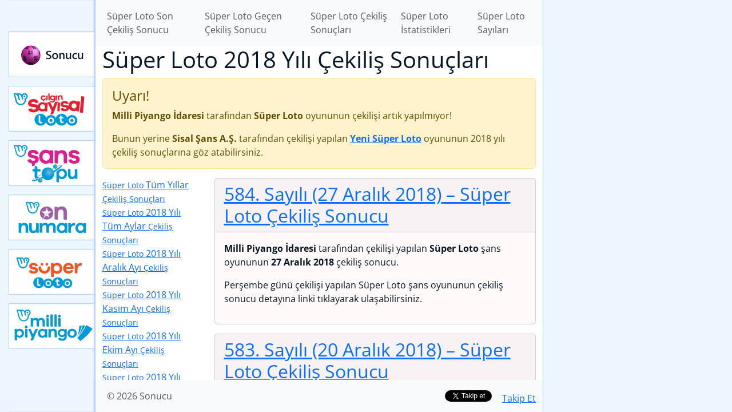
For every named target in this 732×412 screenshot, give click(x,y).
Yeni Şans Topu (52, 163)
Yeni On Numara (52, 217)
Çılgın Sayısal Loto (52, 109)
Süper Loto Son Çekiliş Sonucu (140, 23)
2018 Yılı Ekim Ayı (141, 349)
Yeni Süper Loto (52, 272)
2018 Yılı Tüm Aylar (141, 225)
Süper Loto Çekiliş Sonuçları (349, 23)
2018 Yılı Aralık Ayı (141, 267)
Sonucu (52, 54)
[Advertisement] (637, 180)
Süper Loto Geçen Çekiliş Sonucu (243, 23)
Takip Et (519, 398)
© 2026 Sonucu (139, 396)
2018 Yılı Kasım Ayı (141, 308)
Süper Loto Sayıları (501, 23)
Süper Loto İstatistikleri (426, 23)
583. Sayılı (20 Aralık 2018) (367, 360)
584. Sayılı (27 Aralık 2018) (367, 204)
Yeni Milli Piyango (52, 326)
